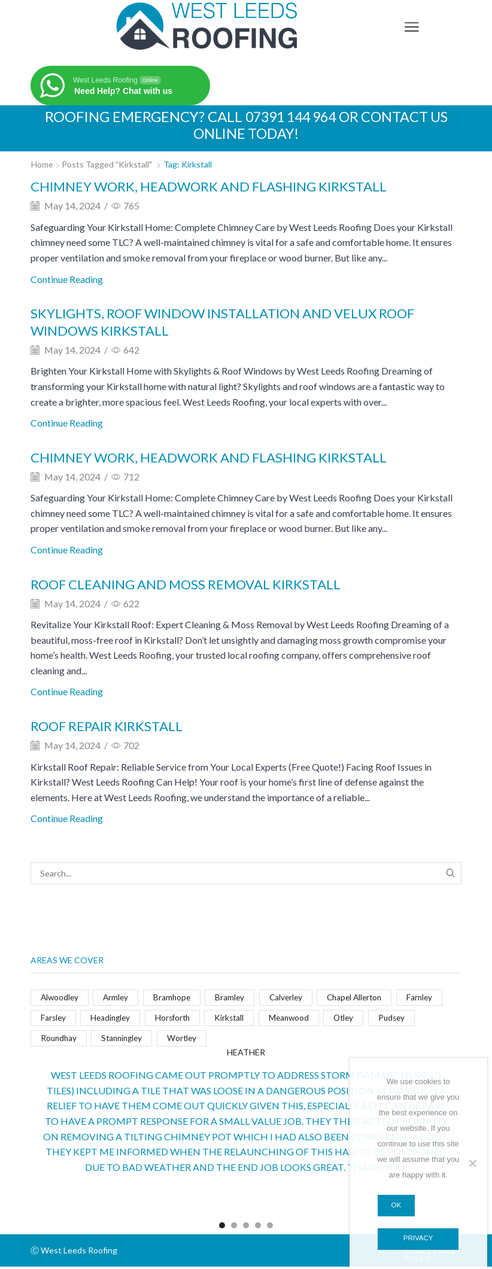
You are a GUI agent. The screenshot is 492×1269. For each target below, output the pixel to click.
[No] (472, 1162)
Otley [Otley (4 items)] (354, 1019)
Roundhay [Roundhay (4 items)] (59, 1040)
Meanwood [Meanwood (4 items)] (297, 1019)
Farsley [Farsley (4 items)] (54, 1019)
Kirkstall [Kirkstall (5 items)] (236, 1019)
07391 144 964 (289, 116)
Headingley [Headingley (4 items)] (113, 1019)
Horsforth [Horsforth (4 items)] (177, 1019)
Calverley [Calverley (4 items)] (291, 998)
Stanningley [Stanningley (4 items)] (126, 1040)
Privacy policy (418, 1242)
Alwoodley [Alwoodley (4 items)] (60, 998)
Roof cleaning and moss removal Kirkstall (198, 583)
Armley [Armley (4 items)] (118, 998)
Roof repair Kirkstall (113, 726)
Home (42, 164)
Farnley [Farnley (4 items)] (431, 998)
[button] (222, 1228)
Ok (396, 1204)
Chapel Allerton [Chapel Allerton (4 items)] (363, 998)
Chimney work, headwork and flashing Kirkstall (223, 185)
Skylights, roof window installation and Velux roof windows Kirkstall (239, 321)
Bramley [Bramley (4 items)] (235, 998)
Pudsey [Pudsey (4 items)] (404, 1019)
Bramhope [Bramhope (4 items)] (175, 998)
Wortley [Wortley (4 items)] (187, 1040)
